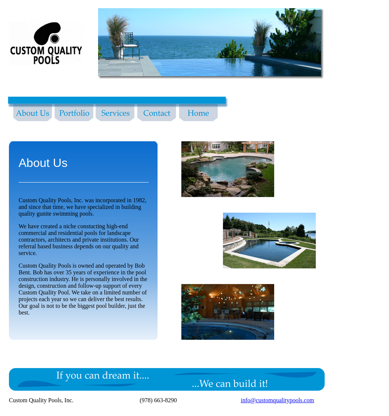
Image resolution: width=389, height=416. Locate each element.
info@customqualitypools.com (277, 400)
